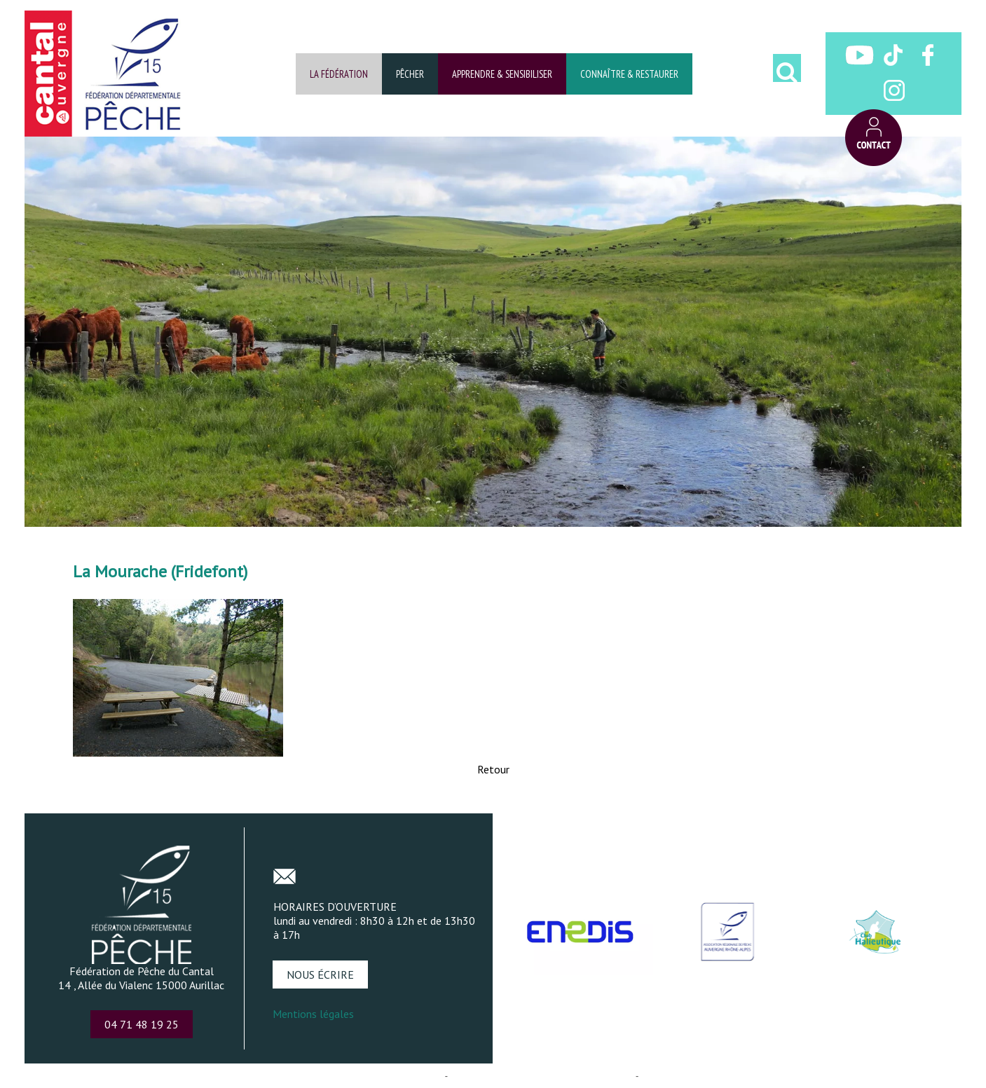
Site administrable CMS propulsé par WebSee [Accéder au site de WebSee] (542, 1075)
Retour (493, 769)
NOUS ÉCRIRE (320, 975)
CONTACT (873, 137)
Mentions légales (313, 1014)
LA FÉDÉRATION (339, 74)
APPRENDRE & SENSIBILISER (502, 74)
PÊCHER (410, 74)
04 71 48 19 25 (141, 1024)
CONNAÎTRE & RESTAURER (629, 74)
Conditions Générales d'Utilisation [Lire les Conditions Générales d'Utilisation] (708, 1075)
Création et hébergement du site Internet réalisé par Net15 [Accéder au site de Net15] (326, 1075)
